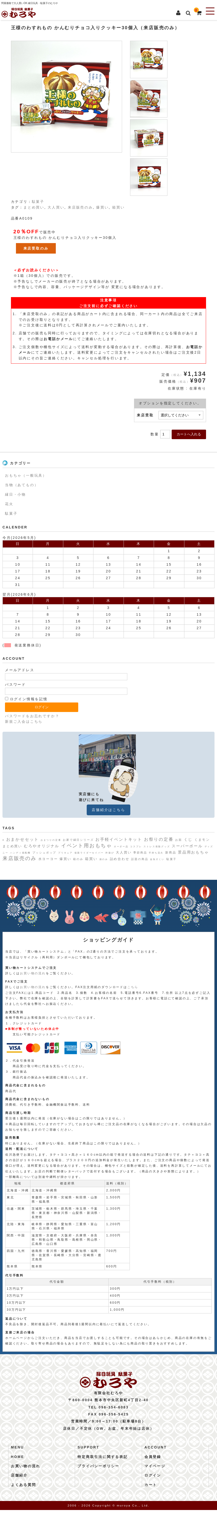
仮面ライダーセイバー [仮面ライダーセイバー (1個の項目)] (89, 853)
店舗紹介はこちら (108, 810)
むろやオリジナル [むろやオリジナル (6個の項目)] (41, 846)
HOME (17, 1462)
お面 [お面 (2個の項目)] (178, 839)
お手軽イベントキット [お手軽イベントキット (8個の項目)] (118, 839)
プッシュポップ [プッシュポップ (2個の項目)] (44, 852)
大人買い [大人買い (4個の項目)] (124, 852)
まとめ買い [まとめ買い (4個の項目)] (12, 846)
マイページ (155, 1471)
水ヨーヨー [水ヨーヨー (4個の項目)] (48, 859)
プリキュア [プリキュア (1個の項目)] (65, 853)
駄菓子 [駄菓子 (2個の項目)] (171, 859)
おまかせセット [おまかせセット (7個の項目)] (22, 839)
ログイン (153, 1480)
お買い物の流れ (33, 973)
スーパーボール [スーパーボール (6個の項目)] (187, 846)
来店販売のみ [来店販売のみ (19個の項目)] (19, 858)
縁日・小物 (15, 494)
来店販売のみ (80, 207)
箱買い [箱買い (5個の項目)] (91, 859)
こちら (132, 987)
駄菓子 (38, 202)
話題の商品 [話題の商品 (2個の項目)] (139, 859)
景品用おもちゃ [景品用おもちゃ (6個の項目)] (193, 852)
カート (151, 1490)
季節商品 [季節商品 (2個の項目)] (140, 852)
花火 (9, 504)
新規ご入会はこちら (24, 721)
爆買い (102, 207)
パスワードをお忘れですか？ (32, 716)
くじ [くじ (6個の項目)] (188, 839)
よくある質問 (23, 1490)
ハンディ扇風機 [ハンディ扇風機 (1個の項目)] (20, 853)
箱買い (118, 207)
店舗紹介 (19, 1480)
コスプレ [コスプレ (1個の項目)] (136, 846)
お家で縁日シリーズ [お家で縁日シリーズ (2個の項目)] (78, 839)
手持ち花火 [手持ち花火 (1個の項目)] (156, 853)
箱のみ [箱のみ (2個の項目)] (78, 859)
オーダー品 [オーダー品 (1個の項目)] (121, 846)
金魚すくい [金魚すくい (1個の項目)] (157, 859)
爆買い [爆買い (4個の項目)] (65, 859)
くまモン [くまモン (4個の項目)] (202, 840)
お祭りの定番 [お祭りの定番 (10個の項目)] (159, 839)
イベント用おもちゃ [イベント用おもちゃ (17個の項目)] (86, 845)
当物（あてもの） (21, 485)
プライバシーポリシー (98, 1471)
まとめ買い (33, 207)
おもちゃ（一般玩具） (26, 475)
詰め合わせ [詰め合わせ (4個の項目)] (120, 859)
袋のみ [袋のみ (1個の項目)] (103, 859)
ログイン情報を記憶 (26, 699)
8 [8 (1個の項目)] (3, 840)
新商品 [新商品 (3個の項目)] (170, 852)
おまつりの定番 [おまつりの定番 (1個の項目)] (51, 840)
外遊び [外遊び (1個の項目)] (109, 853)
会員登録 (153, 1462)
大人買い (56, 207)
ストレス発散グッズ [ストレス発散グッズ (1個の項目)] (157, 846)
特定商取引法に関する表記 (102, 1462)
